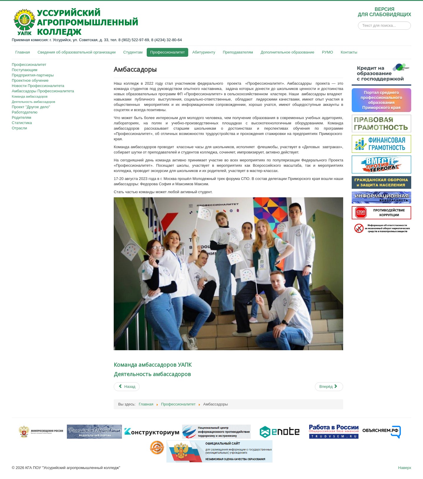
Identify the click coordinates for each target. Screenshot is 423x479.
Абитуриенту (203, 52)
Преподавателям (238, 52)
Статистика (22, 123)
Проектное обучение (30, 80)
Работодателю (24, 112)
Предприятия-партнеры (33, 75)
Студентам (133, 52)
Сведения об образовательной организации (76, 52)
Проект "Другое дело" (31, 107)
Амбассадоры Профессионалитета (43, 91)
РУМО (327, 52)
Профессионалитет (167, 52)
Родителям (21, 117)
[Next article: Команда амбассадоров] (329, 386)
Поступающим (24, 70)
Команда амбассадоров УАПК (152, 364)
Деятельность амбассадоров (33, 102)
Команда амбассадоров (29, 96)
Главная (22, 52)
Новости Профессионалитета (38, 86)
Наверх (404, 467)
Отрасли (19, 128)
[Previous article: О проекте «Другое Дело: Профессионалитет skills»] (127, 386)
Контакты (349, 52)
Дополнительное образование (287, 52)
